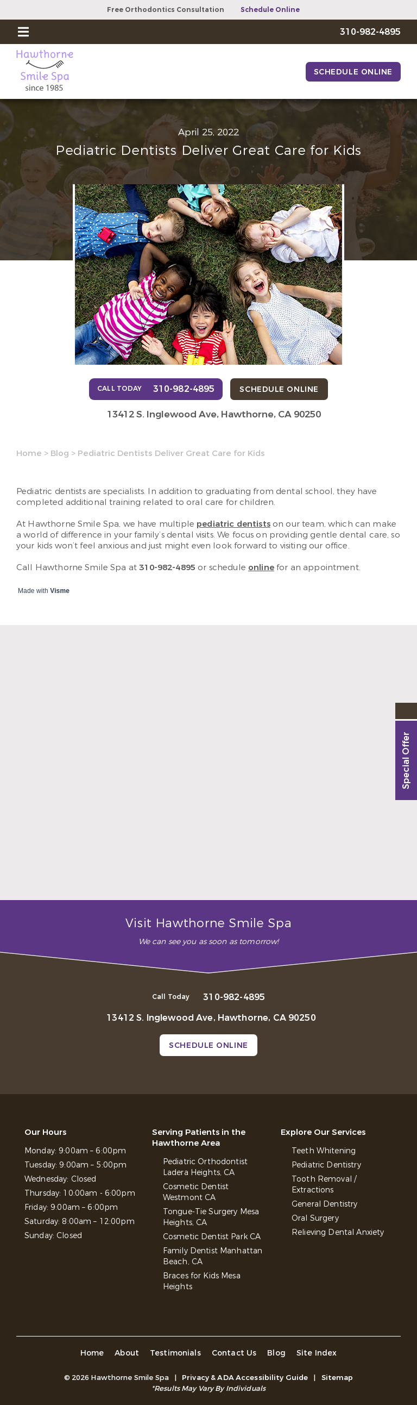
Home (29, 453)
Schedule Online (270, 9)
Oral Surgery (315, 1218)
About (127, 1353)
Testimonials (175, 1353)
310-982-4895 (167, 567)
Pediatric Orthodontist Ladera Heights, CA (205, 1167)
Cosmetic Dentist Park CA (212, 1237)
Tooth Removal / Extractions (324, 1184)
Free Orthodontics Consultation (165, 9)
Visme (60, 591)
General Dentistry (324, 1204)
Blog (59, 453)
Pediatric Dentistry (326, 1165)
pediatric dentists (233, 524)
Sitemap (337, 1377)
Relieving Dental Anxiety (338, 1232)
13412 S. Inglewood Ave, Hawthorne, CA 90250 (214, 414)
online (261, 567)
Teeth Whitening (324, 1151)
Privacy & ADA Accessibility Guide (245, 1377)
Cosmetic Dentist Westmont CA (196, 1192)
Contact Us (234, 1353)
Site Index (316, 1353)
